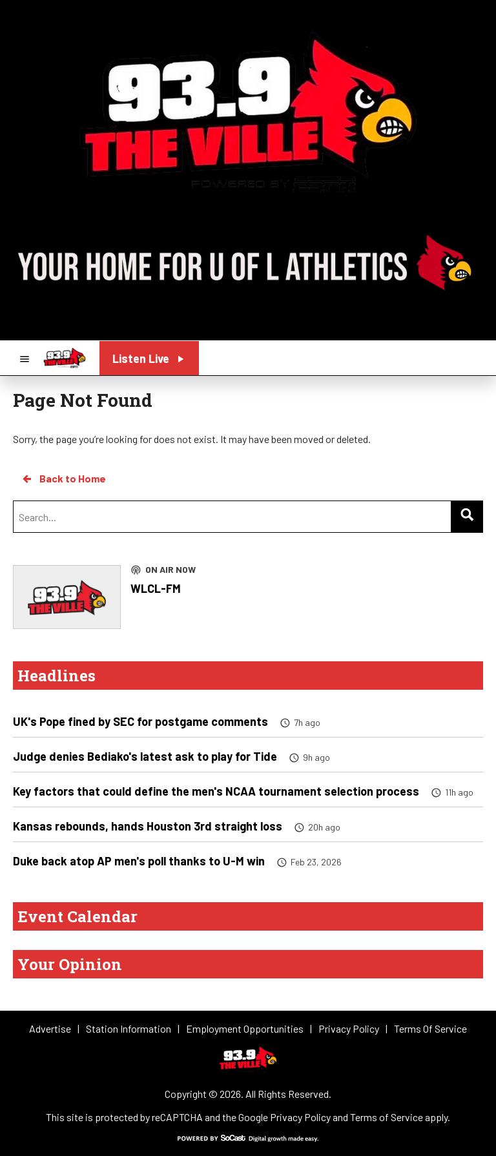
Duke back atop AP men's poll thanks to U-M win (139, 861)
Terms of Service (386, 1117)
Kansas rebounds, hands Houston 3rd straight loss (147, 826)
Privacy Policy (300, 1117)
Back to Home (63, 478)
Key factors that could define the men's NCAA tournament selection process (216, 791)
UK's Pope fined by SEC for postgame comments (140, 721)
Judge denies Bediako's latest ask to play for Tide (145, 756)
